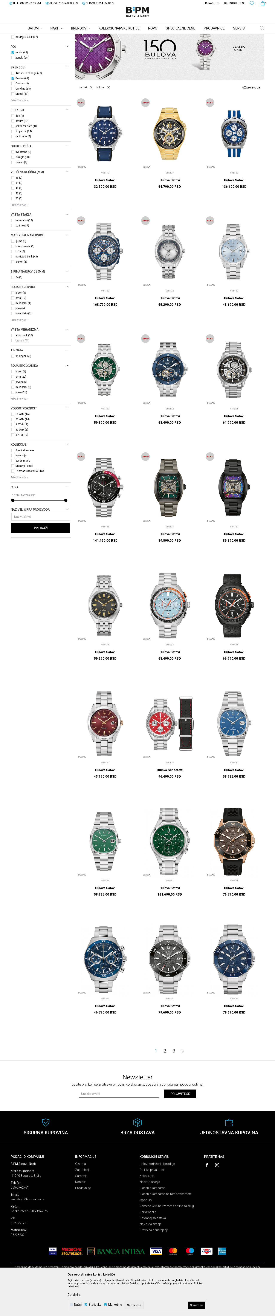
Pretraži (41, 562)
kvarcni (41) (22, 374)
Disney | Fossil (24, 499)
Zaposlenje (82, 1203)
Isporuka (146, 1233)
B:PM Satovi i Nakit (22, 36)
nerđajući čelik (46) (26, 290)
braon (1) (20, 326)
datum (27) (22, 154)
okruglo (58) (22, 190)
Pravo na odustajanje (154, 1264)
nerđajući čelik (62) (26, 70)
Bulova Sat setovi (170, 804)
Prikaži (219, 43)
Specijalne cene (24, 484)
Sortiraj (179, 43)
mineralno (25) (24, 254)
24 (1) (18, 311)
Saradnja (81, 1209)
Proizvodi (41, 36)
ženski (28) (22, 91)
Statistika (95, 1304)
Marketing (115, 1304)
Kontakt (80, 1215)
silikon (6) (21, 295)
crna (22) (20, 410)
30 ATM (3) (21, 463)
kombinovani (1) (24, 280)
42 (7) (18, 232)
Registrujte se (234, 3)
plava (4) (20, 342)
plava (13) (21, 426)
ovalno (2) (21, 196)
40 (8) (18, 221)
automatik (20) (24, 369)
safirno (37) (22, 259)
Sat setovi (21, 55)
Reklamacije (148, 1246)
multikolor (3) (23, 420)
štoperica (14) (23, 165)
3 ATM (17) (21, 458)
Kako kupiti (147, 1209)
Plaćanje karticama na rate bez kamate (165, 1227)
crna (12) (20, 331)
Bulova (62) (22, 112)
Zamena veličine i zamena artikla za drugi (167, 1240)
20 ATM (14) (22, 453)
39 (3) (18, 216)
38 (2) (18, 211)
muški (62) (21, 86)
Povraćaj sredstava (153, 1252)
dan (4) (19, 149)
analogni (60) (23, 389)
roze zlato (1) (23, 347)
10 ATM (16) (22, 448)
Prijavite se (180, 1127)
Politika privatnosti (152, 1203)
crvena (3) (21, 415)
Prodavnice (83, 1221)
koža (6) (20, 285)
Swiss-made (22, 494)
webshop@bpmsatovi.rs (27, 1233)
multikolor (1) (23, 336)
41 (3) (18, 227)
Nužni (78, 1304)
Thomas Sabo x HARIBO (29, 504)
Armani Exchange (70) (28, 107)
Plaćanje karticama (152, 1221)
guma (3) (20, 274)
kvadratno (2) (23, 185)
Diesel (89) (21, 127)
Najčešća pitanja (151, 1258)
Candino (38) (23, 122)
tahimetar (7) (23, 170)
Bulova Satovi (105, 214)
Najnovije (20, 489)
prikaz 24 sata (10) (26, 159)
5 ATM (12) (21, 468)
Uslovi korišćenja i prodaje (157, 1197)
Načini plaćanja (150, 1215)
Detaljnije (74, 1294)
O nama (80, 1197)
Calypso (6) (22, 117)
